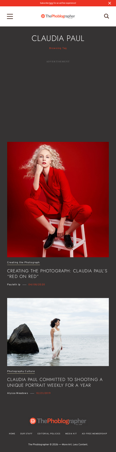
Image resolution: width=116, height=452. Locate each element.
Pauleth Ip (13, 284)
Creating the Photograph (23, 262)
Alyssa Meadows (17, 393)
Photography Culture (21, 371)
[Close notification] (109, 3)
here (51, 3)
